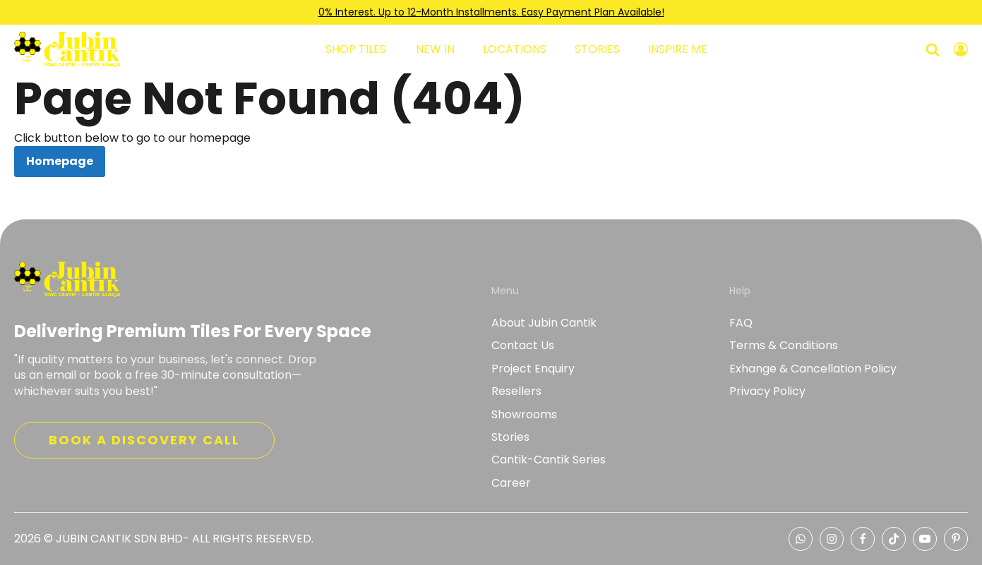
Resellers (516, 391)
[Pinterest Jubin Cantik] (956, 539)
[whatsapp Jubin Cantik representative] (801, 539)
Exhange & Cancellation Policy (813, 369)
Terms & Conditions (783, 345)
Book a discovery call (144, 440)
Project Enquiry (533, 369)
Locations (514, 49)
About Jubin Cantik (544, 323)
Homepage (59, 161)
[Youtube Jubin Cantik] (925, 539)
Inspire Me (677, 49)
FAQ (741, 323)
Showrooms (524, 415)
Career (511, 483)
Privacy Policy (767, 391)
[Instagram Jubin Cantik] (832, 539)
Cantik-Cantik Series (548, 460)
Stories (597, 49)
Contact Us (522, 345)
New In (435, 49)
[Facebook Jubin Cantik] (863, 539)
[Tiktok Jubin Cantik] (894, 539)
